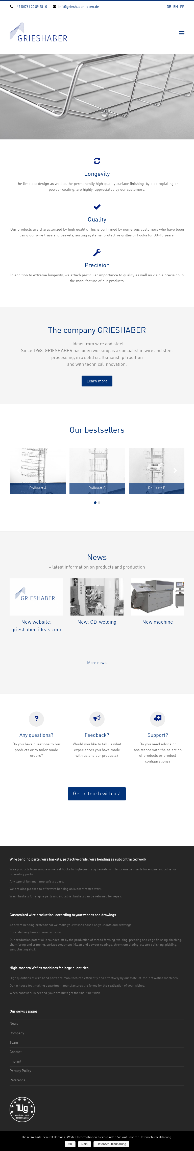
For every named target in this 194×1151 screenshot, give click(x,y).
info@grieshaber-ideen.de (78, 7)
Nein (84, 1144)
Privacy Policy (20, 1071)
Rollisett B (156, 488)
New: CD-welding (96, 622)
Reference (17, 1080)
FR (182, 7)
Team (14, 1042)
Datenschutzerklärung (111, 1144)
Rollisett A (37, 488)
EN (175, 7)
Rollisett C (97, 488)
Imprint (15, 1061)
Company (17, 1033)
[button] (181, 33)
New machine (157, 622)
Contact (16, 1052)
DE (169, 7)
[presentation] (18, 471)
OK (70, 1144)
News (14, 1023)
